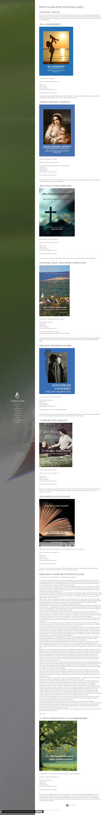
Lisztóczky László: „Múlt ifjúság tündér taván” (63, 262)
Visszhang (17, 415)
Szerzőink (17, 410)
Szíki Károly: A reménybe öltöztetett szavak (61, 574)
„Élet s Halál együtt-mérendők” (55, 186)
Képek (17, 417)
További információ (30, 811)
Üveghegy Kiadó (17, 400)
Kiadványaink (17, 408)
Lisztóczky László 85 (49, 12)
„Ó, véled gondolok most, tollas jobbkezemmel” (63, 718)
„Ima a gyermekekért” (50, 24)
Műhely (17, 422)
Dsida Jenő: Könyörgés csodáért (55, 345)
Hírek (17, 406)
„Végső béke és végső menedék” (55, 496)
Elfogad (39, 811)
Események (17, 412)
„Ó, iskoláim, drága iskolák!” (53, 420)
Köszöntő (17, 403)
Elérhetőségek (17, 419)
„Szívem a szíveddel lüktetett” (55, 102)
